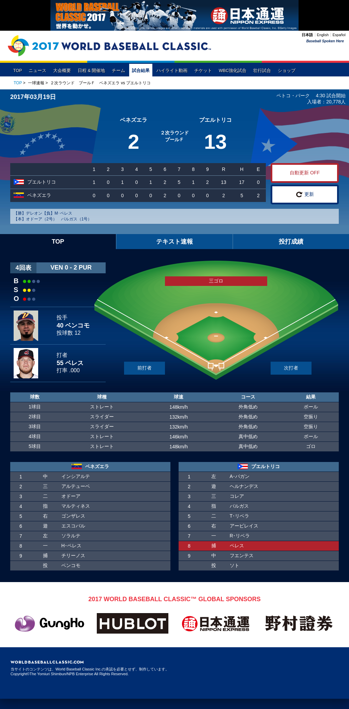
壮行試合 (262, 70)
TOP (17, 70)
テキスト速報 (174, 241)
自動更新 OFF (305, 172)
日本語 (307, 35)
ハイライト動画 (171, 70)
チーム (118, 70)
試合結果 (141, 70)
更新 (305, 194)
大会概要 (62, 70)
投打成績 (291, 241)
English (323, 35)
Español (339, 35)
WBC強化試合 (232, 70)
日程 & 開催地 (91, 70)
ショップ (286, 70)
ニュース (37, 70)
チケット (203, 70)
